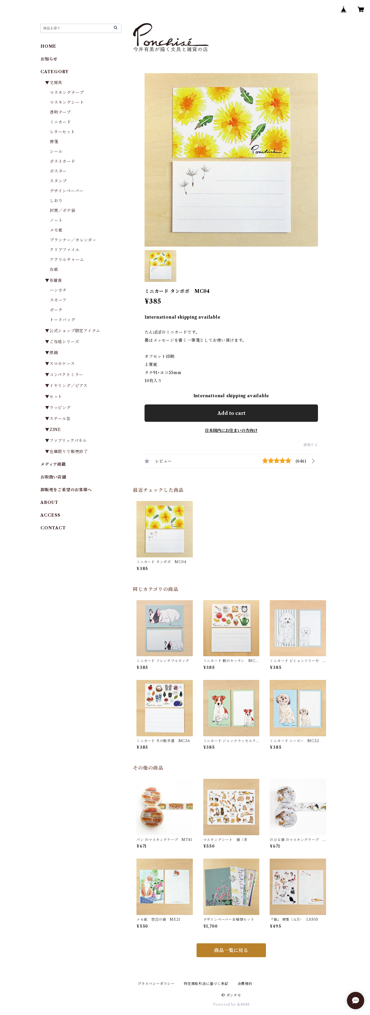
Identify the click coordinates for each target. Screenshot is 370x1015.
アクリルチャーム (67, 259)
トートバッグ (62, 319)
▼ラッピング (58, 407)
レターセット (62, 131)
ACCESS (50, 515)
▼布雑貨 (53, 280)
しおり (56, 200)
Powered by (231, 1004)
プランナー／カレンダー (73, 240)
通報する (310, 445)
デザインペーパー (66, 190)
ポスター (58, 171)
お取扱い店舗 (53, 477)
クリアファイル (65, 249)
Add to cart (231, 413)
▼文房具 (55, 82)
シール (56, 151)
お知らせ (49, 59)
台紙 (54, 269)
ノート (56, 220)
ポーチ (56, 310)
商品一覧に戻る (231, 950)
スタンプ (60, 181)
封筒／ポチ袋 (62, 210)
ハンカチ (58, 290)
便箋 (54, 141)
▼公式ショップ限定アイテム (72, 330)
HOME (48, 46)
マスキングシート (67, 102)
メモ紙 (56, 230)
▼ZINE (53, 429)
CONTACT (53, 527)
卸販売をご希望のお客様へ (66, 489)
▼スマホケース (60, 363)
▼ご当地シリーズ (62, 341)
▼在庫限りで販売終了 (66, 451)
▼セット (53, 396)
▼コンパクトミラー (64, 374)
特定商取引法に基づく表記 (206, 983)
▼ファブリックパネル (66, 440)
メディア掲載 (53, 464)
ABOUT (49, 502)
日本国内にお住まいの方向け (231, 430)
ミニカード (60, 122)
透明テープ (60, 112)
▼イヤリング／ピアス (66, 385)
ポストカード (62, 161)
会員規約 (245, 983)
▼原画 (51, 352)
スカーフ (58, 300)
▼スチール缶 (58, 418)
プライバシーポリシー (156, 983)
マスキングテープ (67, 92)
